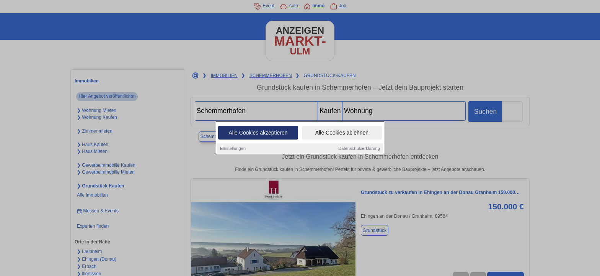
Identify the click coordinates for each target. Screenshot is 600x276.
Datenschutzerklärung (359, 148)
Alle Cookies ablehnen (341, 133)
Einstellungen (233, 148)
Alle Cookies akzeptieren (257, 133)
